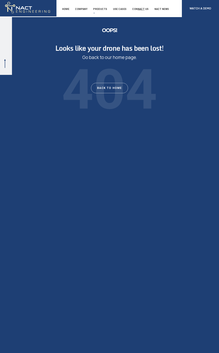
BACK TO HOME (109, 90)
